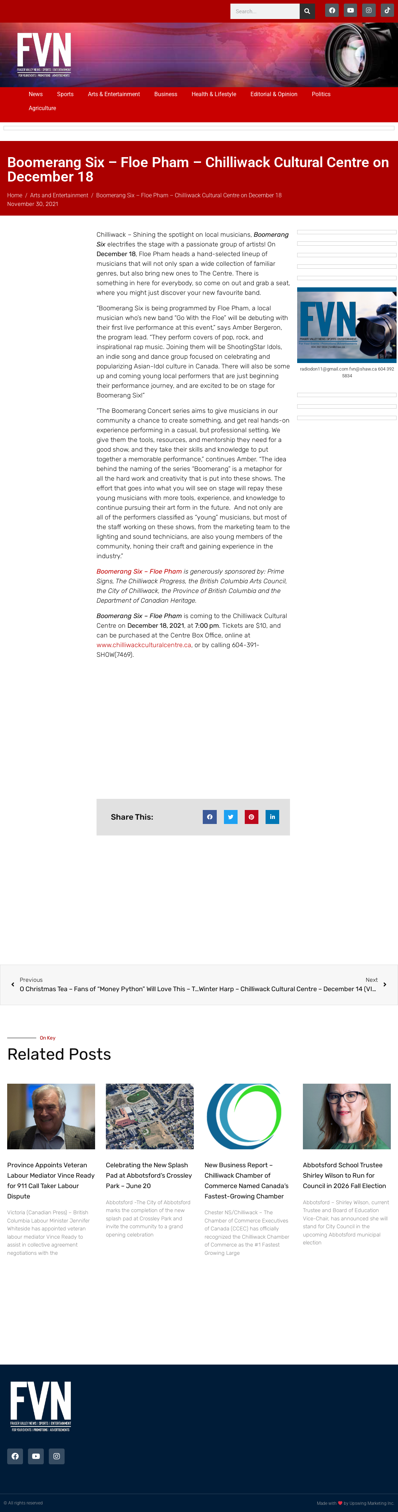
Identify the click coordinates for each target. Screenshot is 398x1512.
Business (165, 94)
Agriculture (42, 108)
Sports (65, 94)
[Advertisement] (228, 54)
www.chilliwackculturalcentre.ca (144, 645)
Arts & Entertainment (114, 94)
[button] (209, 817)
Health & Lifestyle (214, 94)
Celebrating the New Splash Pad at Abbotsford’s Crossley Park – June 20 (149, 1175)
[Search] (307, 11)
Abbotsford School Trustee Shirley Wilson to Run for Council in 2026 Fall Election (344, 1175)
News (36, 94)
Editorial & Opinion (274, 94)
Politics (321, 94)
